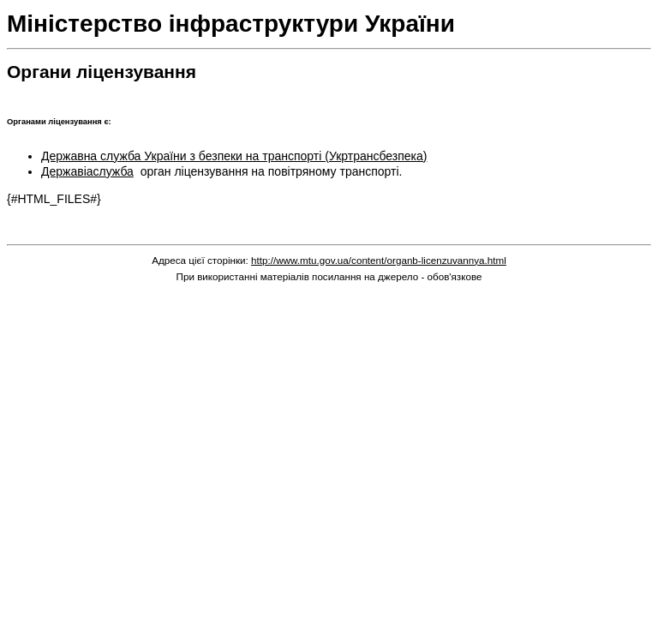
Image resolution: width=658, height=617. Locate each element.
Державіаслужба (87, 171)
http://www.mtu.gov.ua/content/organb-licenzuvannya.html (378, 260)
